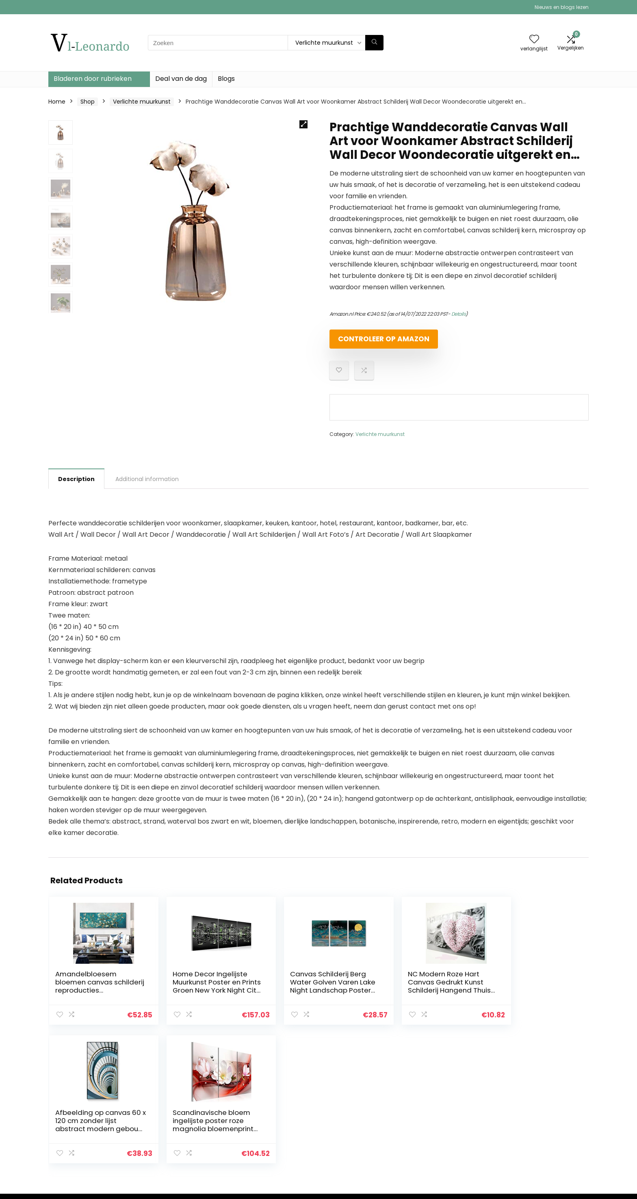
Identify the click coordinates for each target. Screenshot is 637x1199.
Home (56, 102)
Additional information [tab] (147, 486)
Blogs (226, 78)
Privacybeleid (526, 1103)
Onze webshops (442, 1137)
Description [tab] (76, 486)
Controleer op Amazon (376, 342)
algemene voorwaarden (541, 1114)
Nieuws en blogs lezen (562, 7)
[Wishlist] (534, 39)
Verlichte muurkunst (142, 102)
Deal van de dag (181, 78)
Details (458, 313)
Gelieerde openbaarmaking (546, 1126)
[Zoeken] (374, 42)
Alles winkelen (439, 1114)
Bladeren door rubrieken (93, 78)
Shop (87, 102)
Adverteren (435, 1149)
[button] (303, 124)
